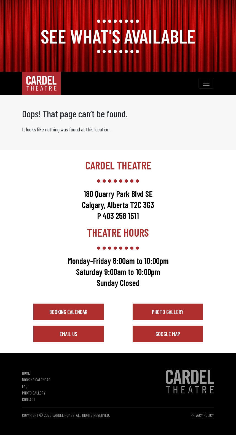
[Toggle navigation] (206, 83)
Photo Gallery (168, 312)
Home (26, 372)
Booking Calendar (68, 312)
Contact (28, 399)
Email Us (68, 334)
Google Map (167, 334)
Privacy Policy (202, 415)
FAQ (25, 386)
